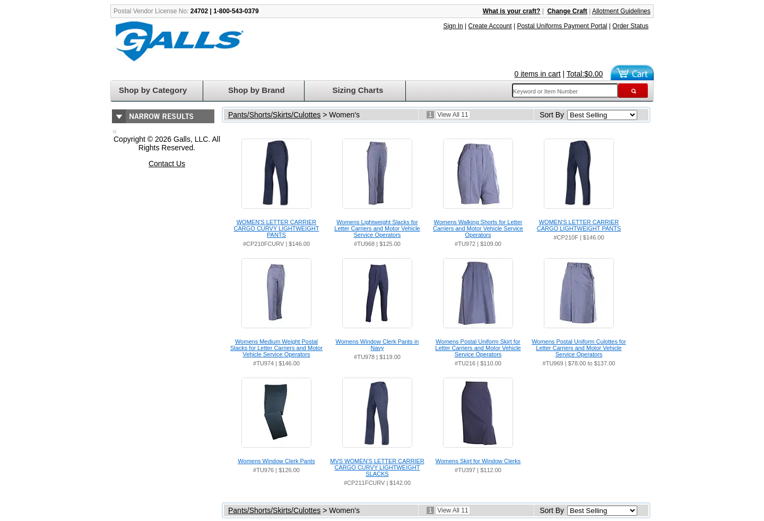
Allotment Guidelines (621, 11)
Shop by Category (153, 90)
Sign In (453, 26)
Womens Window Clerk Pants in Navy (377, 344)
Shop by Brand (256, 90)
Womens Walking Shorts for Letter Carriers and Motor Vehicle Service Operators (478, 228)
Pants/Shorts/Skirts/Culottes (274, 114)
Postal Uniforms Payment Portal (562, 26)
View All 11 (452, 114)
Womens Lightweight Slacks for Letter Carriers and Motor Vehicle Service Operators (377, 228)
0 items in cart (538, 74)
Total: (585, 74)
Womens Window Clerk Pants (276, 461)
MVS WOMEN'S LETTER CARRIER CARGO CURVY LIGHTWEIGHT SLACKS (377, 467)
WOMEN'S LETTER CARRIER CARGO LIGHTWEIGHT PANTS (579, 225)
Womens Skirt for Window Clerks (478, 461)
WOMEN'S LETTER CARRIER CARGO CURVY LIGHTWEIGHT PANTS (276, 228)
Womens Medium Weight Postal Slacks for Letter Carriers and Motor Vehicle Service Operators (276, 347)
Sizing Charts (357, 90)
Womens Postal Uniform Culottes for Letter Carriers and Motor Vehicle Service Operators (579, 347)
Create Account (490, 26)
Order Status (630, 26)
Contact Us (167, 163)
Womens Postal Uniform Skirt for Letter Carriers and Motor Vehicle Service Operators (477, 347)
